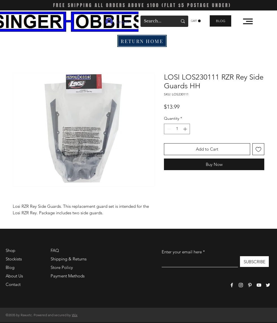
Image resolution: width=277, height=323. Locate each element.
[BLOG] (220, 21)
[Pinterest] (250, 285)
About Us (14, 276)
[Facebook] (232, 285)
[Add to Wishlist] (258, 149)
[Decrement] (168, 129)
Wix (74, 315)
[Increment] (185, 129)
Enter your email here (182, 252)
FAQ (55, 250)
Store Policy (62, 267)
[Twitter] (268, 285)
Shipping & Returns (68, 259)
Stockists (14, 259)
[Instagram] (241, 285)
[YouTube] (259, 285)
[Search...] (156, 21)
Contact (13, 284)
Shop (10, 250)
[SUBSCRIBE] (254, 261)
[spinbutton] (177, 129)
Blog (10, 267)
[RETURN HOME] (142, 41)
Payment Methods (68, 276)
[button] (196, 21)
